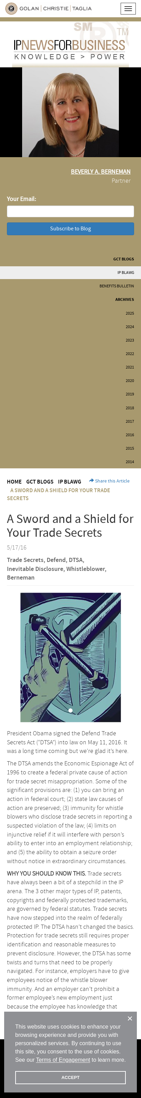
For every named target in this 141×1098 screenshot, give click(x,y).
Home (14, 482)
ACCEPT (71, 1077)
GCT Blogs (123, 259)
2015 (130, 448)
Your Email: (21, 199)
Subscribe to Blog (70, 228)
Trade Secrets (25, 560)
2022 (130, 353)
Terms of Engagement (63, 1060)
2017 (130, 421)
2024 (130, 327)
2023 (130, 340)
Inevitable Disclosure (35, 569)
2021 (130, 367)
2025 (130, 313)
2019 (130, 394)
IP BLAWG (126, 272)
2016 (130, 435)
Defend (56, 560)
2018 (130, 408)
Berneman (21, 578)
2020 (130, 380)
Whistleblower (85, 569)
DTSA (76, 560)
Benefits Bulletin (117, 286)
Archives (124, 300)
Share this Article (109, 481)
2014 (130, 462)
